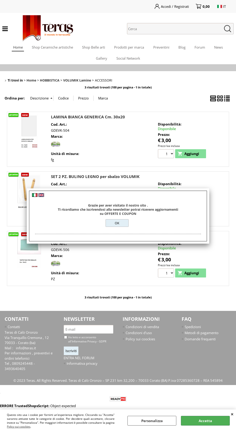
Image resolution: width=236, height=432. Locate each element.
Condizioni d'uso (139, 333)
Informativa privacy (82, 364)
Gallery (101, 59)
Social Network (128, 59)
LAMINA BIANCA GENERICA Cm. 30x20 (88, 117)
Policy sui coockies (18, 427)
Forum (200, 47)
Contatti (14, 327)
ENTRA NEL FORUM (79, 358)
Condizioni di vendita (142, 327)
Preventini (161, 47)
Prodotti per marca (129, 47)
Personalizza (152, 420)
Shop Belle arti (93, 47)
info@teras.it (26, 348)
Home (17, 47)
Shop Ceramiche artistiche (52, 47)
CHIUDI (232, 414)
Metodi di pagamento (201, 333)
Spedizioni (193, 327)
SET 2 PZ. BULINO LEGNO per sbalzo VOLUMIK (95, 177)
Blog (182, 47)
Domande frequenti (200, 339)
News (219, 47)
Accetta (205, 420)
